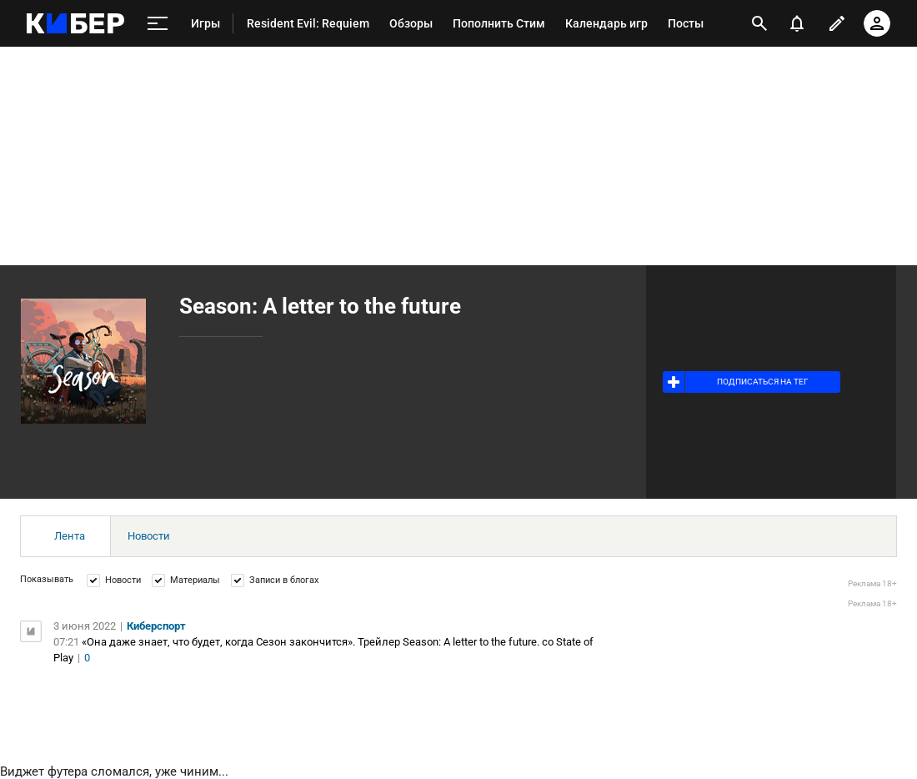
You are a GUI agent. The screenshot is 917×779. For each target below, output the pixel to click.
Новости (149, 536)
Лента (69, 536)
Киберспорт (156, 626)
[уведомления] (797, 23)
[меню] (158, 23)
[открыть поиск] (759, 23)
